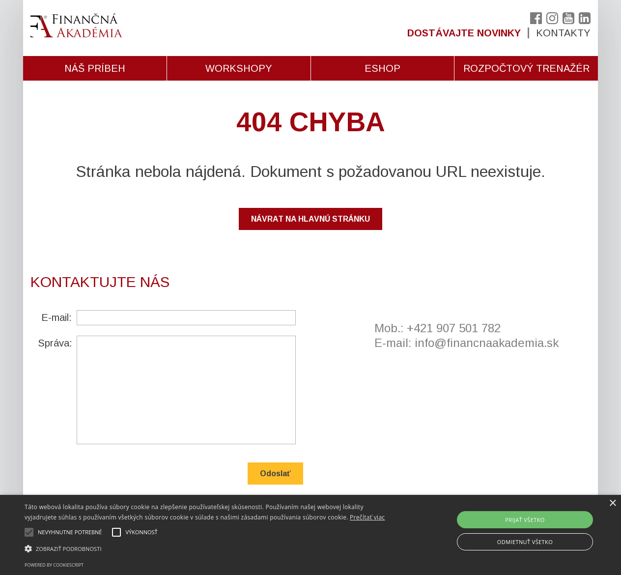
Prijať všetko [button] (525, 519)
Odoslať (275, 473)
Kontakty (563, 33)
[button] (210, 549)
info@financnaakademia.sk (487, 342)
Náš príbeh (94, 68)
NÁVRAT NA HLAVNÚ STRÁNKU (310, 219)
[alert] (310, 535)
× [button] (612, 503)
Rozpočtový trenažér (526, 68)
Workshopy (238, 68)
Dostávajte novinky (464, 33)
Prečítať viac (367, 517)
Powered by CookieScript (54, 565)
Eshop (382, 68)
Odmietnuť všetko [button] (525, 542)
